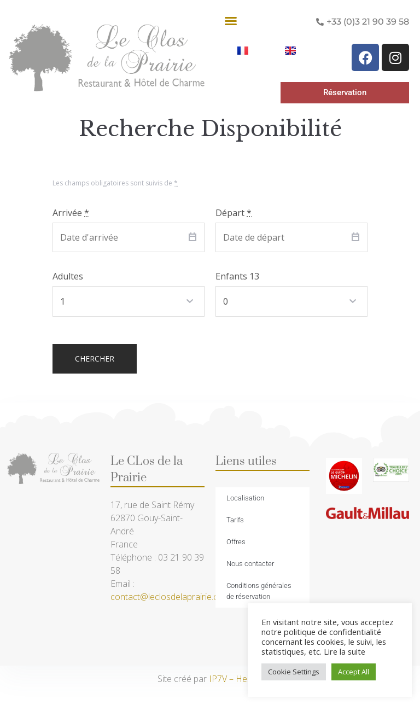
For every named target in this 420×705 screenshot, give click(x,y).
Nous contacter (250, 564)
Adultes (67, 276)
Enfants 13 (237, 276)
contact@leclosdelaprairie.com (170, 597)
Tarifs (235, 520)
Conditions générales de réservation (258, 591)
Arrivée (70, 213)
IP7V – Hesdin (236, 679)
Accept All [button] (353, 672)
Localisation (245, 498)
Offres (236, 542)
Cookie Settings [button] (293, 672)
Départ (233, 213)
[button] (231, 21)
